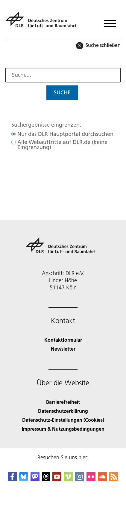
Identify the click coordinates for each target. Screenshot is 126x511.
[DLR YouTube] (56, 479)
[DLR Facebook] (12, 479)
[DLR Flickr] (90, 479)
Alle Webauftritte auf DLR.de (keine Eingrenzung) (62, 144)
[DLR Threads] (46, 479)
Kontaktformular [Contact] (63, 340)
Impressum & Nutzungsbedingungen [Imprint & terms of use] (63, 429)
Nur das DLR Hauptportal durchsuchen (65, 133)
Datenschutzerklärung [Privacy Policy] (63, 411)
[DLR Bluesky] (23, 479)
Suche (62, 92)
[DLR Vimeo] (68, 479)
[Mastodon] (35, 479)
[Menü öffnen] (110, 21)
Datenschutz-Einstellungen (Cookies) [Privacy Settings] (63, 420)
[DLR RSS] (113, 479)
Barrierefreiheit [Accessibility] (63, 402)
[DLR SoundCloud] (102, 479)
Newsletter (63, 349)
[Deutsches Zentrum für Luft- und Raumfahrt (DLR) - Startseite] (43, 22)
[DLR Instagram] (79, 479)
